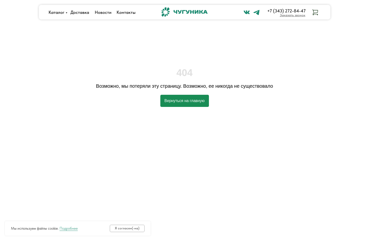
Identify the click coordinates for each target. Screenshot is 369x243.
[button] (292, 15)
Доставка (79, 12)
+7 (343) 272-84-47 (286, 10)
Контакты (126, 12)
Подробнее (69, 228)
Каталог (56, 12)
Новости (103, 12)
